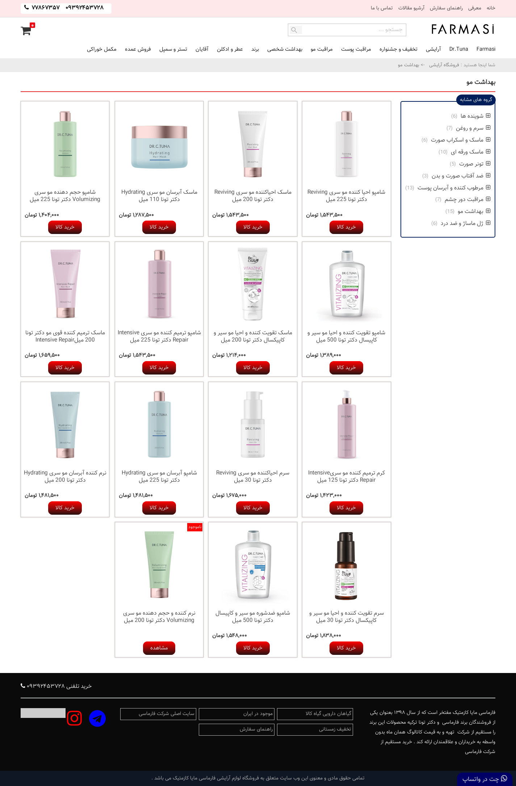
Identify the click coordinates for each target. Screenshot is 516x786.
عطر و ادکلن (230, 49)
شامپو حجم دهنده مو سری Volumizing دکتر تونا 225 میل (65, 196)
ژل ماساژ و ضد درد (465, 223)
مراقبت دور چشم (467, 199)
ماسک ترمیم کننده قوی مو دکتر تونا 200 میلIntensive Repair (65, 337)
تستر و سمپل (173, 49)
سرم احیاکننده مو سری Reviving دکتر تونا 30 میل (252, 477)
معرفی (474, 8)
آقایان (202, 49)
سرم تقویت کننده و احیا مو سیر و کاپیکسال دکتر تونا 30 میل (346, 617)
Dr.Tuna (458, 49)
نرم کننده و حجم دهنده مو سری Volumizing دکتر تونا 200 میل (159, 617)
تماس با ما (382, 8)
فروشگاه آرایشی (443, 65)
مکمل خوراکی (102, 49)
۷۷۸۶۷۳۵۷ (45, 8)
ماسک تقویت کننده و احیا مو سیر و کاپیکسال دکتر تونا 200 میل (253, 337)
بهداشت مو (474, 211)
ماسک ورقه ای (470, 152)
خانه (491, 8)
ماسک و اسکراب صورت (460, 140)
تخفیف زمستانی (335, 729)
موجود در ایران (258, 714)
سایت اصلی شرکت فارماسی (166, 714)
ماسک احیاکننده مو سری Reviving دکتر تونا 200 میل (252, 196)
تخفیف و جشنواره (398, 49)
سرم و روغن (473, 128)
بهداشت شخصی (284, 49)
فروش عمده (138, 49)
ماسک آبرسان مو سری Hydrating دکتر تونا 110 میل (159, 196)
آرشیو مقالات (411, 8)
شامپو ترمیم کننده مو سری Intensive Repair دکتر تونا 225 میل (159, 337)
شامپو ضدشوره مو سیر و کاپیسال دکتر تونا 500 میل (252, 617)
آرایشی (433, 49)
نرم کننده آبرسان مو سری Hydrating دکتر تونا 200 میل (65, 477)
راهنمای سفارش (446, 8)
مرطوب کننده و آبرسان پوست (453, 188)
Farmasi (486, 49)
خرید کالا (346, 227)
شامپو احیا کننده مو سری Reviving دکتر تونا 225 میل (346, 196)
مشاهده (159, 648)
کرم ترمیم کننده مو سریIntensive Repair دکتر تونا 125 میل (346, 477)
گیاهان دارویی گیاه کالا (328, 714)
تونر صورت (474, 164)
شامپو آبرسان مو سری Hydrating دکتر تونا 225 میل (159, 477)
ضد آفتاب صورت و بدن (461, 176)
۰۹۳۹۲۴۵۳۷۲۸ (85, 8)
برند (255, 49)
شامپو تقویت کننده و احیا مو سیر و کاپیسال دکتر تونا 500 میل (346, 337)
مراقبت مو (322, 49)
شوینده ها (475, 116)
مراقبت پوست (356, 49)
